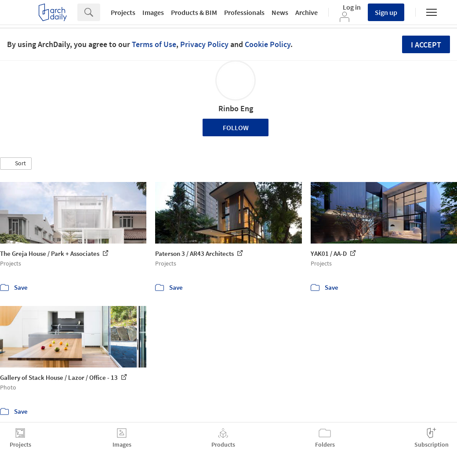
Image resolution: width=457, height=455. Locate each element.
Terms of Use (154, 44)
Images (153, 12)
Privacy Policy (204, 44)
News (280, 12)
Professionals (244, 12)
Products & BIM (194, 12)
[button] (16, 163)
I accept (426, 45)
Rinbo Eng (235, 108)
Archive (306, 12)
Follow (236, 127)
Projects (123, 12)
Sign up (386, 12)
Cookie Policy (267, 44)
